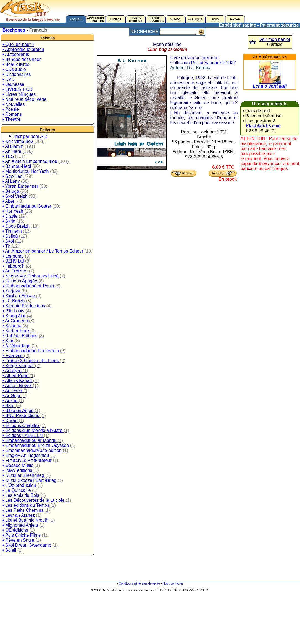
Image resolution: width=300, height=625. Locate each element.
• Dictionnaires (16, 74)
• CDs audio (14, 69)
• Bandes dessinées (21, 59)
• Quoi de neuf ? (18, 44)
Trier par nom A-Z (30, 136)
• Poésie (10, 109)
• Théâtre (11, 119)
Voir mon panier (274, 39)
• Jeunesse (13, 84)
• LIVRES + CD (17, 89)
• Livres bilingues (19, 94)
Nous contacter (173, 583)
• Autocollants (15, 54)
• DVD (8, 79)
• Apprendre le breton (23, 49)
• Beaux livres (15, 64)
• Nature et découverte (24, 99)
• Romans (12, 114)
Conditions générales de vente (139, 583)
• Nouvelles (13, 104)
